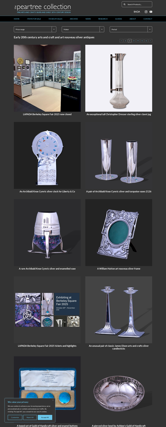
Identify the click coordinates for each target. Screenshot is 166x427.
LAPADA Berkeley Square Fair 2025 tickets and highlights (47, 345)
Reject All (30, 417)
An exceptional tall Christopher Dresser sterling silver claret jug (119, 114)
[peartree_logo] (42, 4)
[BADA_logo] (137, 11)
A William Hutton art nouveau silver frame (118, 268)
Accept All (45, 417)
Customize (15, 417)
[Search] (124, 4)
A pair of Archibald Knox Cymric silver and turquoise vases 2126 (118, 191)
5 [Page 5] (142, 41)
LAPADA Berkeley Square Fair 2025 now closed (47, 114)
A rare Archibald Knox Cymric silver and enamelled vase (47, 268)
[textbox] (35, 29)
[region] (30, 410)
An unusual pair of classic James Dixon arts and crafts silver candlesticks (119, 347)
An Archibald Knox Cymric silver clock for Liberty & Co (47, 191)
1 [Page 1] (125, 41)
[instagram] (146, 11)
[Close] (53, 400)
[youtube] (151, 11)
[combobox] (35, 29)
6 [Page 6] (146, 41)
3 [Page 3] (133, 41)
